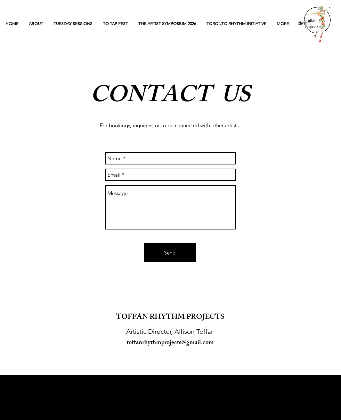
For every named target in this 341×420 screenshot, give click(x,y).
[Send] (170, 252)
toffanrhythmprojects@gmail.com (170, 343)
